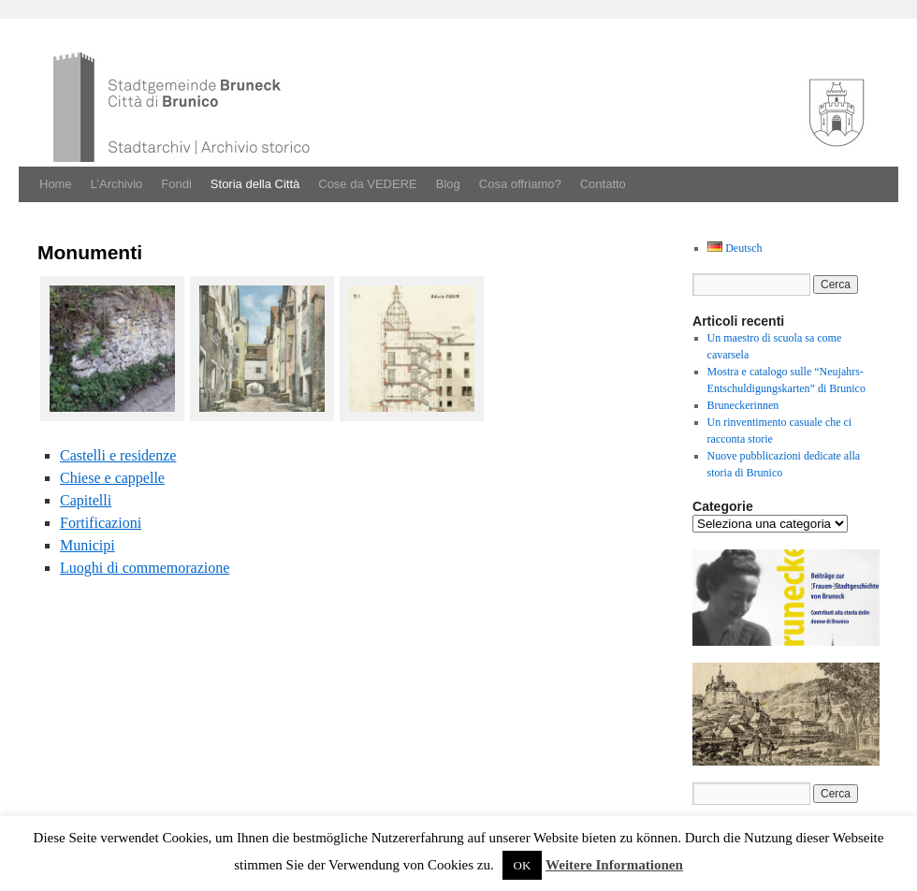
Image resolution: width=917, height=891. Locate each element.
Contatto (603, 184)
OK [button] (522, 865)
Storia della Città (255, 184)
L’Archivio (117, 184)
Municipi (87, 545)
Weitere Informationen (614, 864)
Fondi (176, 184)
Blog (448, 184)
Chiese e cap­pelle (112, 478)
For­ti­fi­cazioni (100, 523)
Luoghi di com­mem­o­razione (144, 568)
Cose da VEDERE (367, 184)
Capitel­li (85, 500)
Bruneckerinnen (743, 405)
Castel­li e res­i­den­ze (118, 455)
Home (55, 184)
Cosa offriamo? (520, 184)
